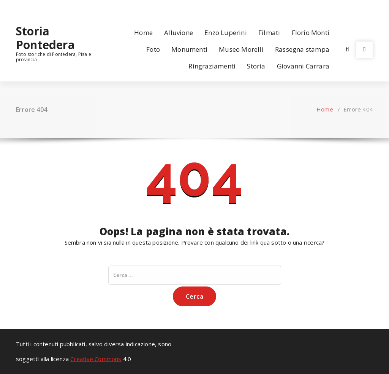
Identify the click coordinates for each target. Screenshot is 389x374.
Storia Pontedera (45, 38)
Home (143, 32)
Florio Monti (310, 32)
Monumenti (189, 49)
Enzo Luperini (225, 32)
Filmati (269, 32)
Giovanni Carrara (303, 66)
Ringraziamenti (212, 66)
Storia (256, 66)
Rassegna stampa (302, 49)
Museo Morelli (241, 49)
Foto (153, 49)
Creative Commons (95, 359)
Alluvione (178, 32)
